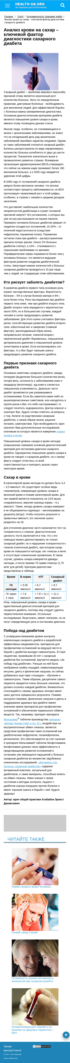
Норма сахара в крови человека (35, 868)
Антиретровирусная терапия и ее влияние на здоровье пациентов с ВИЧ (35, 1011)
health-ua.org (34, 5)
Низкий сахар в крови (35, 914)
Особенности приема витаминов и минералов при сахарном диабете (35, 961)
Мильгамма (11, 719)
